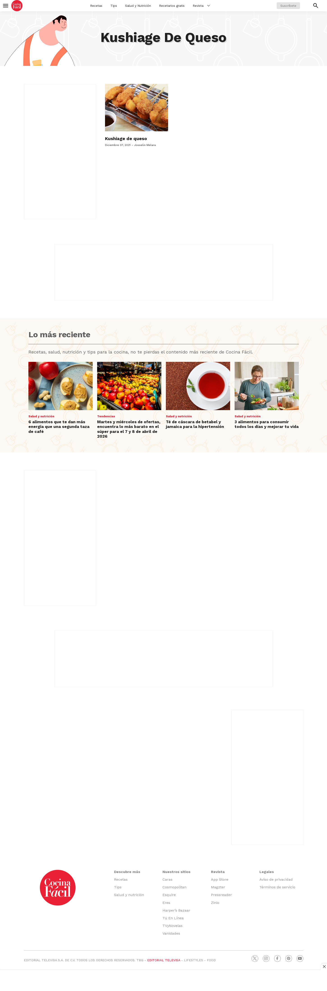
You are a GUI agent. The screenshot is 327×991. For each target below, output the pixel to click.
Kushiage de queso (126, 138)
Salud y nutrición (41, 416)
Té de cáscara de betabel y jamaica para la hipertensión (195, 424)
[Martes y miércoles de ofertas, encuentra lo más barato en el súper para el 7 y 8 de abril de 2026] (129, 386)
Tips (113, 5)
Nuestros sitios (176, 872)
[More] (208, 5)
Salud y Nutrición (138, 5)
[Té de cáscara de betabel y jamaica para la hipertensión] (198, 386)
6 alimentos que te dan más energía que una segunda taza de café (58, 426)
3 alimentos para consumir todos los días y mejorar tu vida (267, 424)
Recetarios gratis (172, 5)
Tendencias (106, 416)
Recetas (96, 5)
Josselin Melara (145, 145)
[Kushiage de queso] (136, 107)
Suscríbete (288, 5)
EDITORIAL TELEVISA (163, 960)
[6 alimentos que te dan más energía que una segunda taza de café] (60, 386)
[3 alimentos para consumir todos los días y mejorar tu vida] (267, 386)
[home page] (17, 5)
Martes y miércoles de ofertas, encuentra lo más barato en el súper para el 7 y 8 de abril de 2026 (128, 429)
